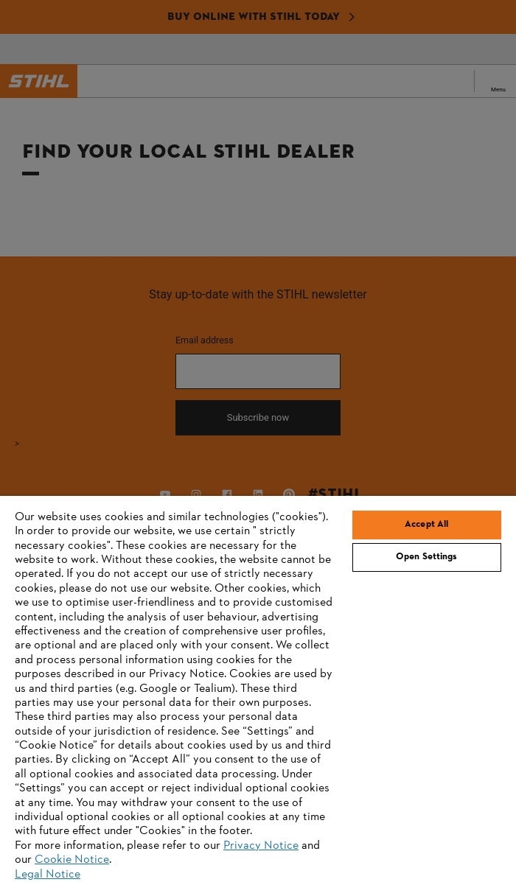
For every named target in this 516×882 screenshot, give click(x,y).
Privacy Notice (261, 846)
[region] (258, 689)
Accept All (426, 524)
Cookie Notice (72, 860)
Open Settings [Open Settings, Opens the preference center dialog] (427, 557)
